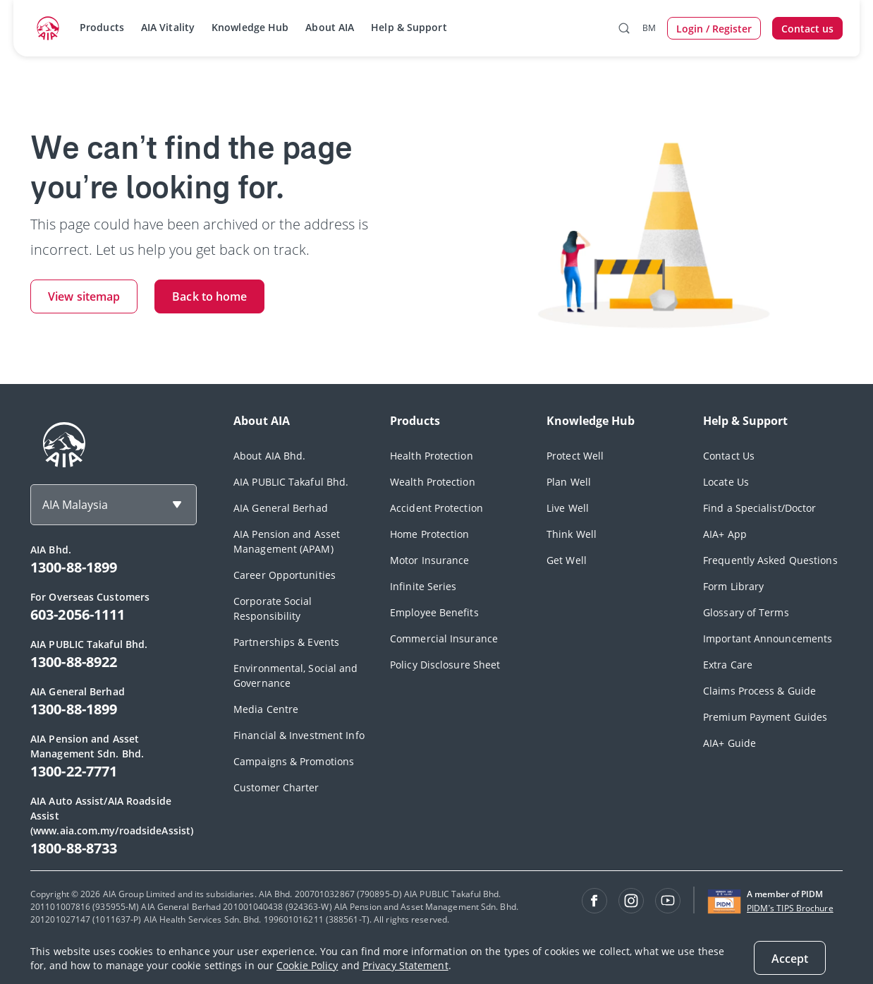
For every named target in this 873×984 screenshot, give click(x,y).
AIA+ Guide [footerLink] (729, 743)
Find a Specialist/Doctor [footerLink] (759, 508)
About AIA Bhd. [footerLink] (269, 455)
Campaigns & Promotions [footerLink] (293, 761)
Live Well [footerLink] (568, 508)
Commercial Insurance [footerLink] (444, 638)
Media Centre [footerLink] (265, 709)
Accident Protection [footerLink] (436, 508)
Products (102, 27)
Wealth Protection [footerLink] (432, 481)
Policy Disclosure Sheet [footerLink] (445, 664)
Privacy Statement (405, 965)
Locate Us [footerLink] (726, 481)
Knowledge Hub (250, 27)
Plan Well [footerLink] (569, 481)
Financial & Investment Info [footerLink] (299, 735)
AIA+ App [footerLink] (725, 534)
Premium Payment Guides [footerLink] (765, 717)
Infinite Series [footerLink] (423, 586)
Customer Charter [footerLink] (276, 787)
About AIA (329, 27)
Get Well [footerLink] (567, 560)
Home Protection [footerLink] (430, 534)
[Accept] (790, 958)
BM (649, 28)
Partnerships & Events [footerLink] (286, 642)
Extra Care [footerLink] (727, 664)
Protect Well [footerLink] (575, 455)
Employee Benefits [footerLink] (434, 612)
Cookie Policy (307, 965)
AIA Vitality (168, 27)
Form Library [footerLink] (733, 586)
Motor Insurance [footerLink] (430, 560)
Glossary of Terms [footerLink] (746, 612)
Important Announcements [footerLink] (767, 638)
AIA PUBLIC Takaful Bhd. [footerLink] (290, 481)
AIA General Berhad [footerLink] (280, 508)
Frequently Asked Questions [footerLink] (770, 560)
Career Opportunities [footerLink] (284, 575)
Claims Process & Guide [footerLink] (759, 690)
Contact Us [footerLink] (729, 455)
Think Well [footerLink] (572, 534)
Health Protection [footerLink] (431, 455)
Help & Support (408, 27)
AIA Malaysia (75, 504)
